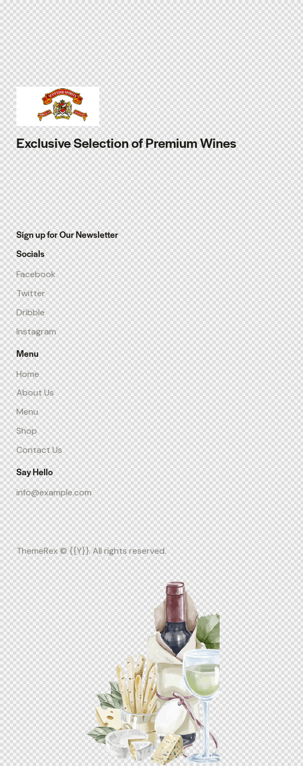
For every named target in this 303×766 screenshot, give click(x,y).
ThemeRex (37, 550)
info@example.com (54, 492)
